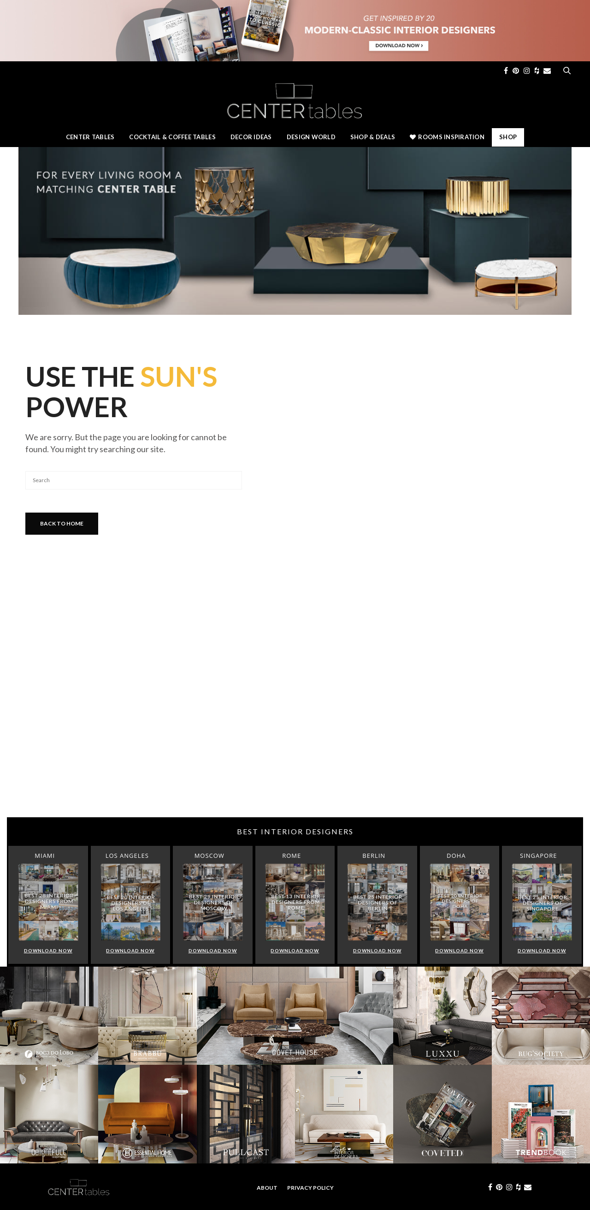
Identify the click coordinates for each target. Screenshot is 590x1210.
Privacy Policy (310, 1187)
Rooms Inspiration (447, 137)
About (267, 1187)
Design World (311, 137)
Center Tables (90, 137)
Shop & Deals (372, 137)
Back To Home (61, 523)
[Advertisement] (295, 743)
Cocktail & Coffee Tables (172, 137)
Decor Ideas (251, 137)
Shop (508, 137)
